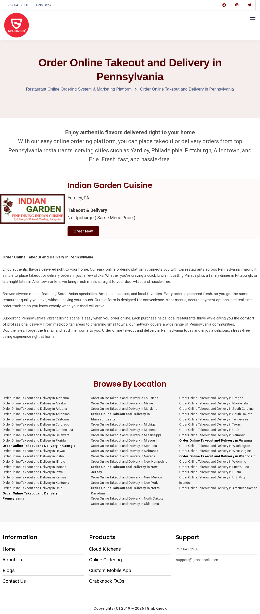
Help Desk (43, 5)
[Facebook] (224, 5)
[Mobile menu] (252, 19)
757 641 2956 (18, 5)
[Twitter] (249, 5)
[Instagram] (237, 5)
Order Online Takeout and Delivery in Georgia (39, 446)
